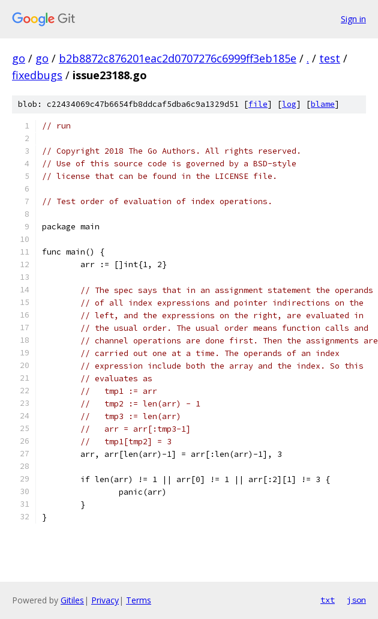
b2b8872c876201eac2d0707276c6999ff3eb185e (177, 58)
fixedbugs (37, 75)
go (18, 58)
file (258, 104)
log (289, 104)
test (329, 58)
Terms (138, 600)
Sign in (353, 19)
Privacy (105, 600)
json (356, 599)
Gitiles (72, 600)
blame (323, 104)
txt (327, 599)
